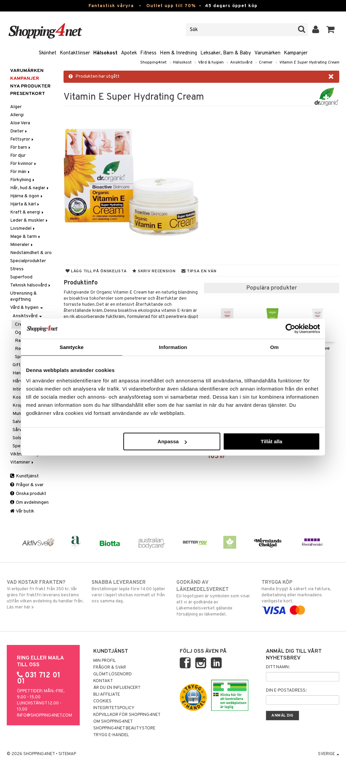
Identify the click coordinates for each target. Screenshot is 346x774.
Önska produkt (28, 494)
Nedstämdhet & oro (31, 253)
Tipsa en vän (199, 271)
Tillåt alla (271, 441)
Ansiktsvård (241, 62)
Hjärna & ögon (27, 196)
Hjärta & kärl (25, 204)
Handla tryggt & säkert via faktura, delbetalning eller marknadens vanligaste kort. (300, 596)
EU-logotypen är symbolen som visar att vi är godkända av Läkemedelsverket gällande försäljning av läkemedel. (215, 598)
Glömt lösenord (112, 674)
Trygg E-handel (111, 735)
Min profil (104, 661)
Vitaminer (22, 462)
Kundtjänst (24, 476)
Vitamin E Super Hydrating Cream (309, 62)
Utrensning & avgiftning (23, 296)
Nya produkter (30, 86)
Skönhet (47, 53)
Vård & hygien (211, 62)
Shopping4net (153, 62)
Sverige (328, 754)
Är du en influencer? (117, 688)
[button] (331, 29)
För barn (20, 147)
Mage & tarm (25, 237)
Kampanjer (295, 53)
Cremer (266, 62)
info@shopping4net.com (44, 715)
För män (20, 172)
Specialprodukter (28, 261)
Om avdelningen (29, 502)
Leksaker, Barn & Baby (225, 53)
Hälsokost (105, 53)
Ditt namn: (278, 667)
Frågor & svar (27, 485)
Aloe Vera (20, 123)
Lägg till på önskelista (96, 271)
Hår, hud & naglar (30, 188)
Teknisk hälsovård (30, 285)
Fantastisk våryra (111, 6)
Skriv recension (153, 271)
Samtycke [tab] (72, 347)
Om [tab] (274, 347)
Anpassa (172, 441)
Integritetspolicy (113, 708)
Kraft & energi (27, 212)
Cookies (102, 701)
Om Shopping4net (113, 721)
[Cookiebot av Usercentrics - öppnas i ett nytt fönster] (290, 328)
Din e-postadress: (286, 690)
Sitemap (67, 754)
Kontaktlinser (75, 53)
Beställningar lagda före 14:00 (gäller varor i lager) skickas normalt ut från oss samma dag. (130, 591)
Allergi (17, 115)
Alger (16, 107)
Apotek (129, 53)
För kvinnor (23, 164)
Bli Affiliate (106, 694)
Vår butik (22, 511)
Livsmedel (23, 228)
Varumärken (267, 53)
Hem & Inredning (178, 53)
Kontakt (103, 681)
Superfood (21, 277)
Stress (17, 269)
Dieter (19, 131)
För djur (18, 155)
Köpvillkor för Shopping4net (126, 715)
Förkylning (22, 180)
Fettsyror (22, 139)
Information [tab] (173, 347)
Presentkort (27, 94)
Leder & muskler (29, 220)
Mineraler (22, 245)
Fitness (148, 53)
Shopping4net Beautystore (124, 728)
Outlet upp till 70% (171, 6)
